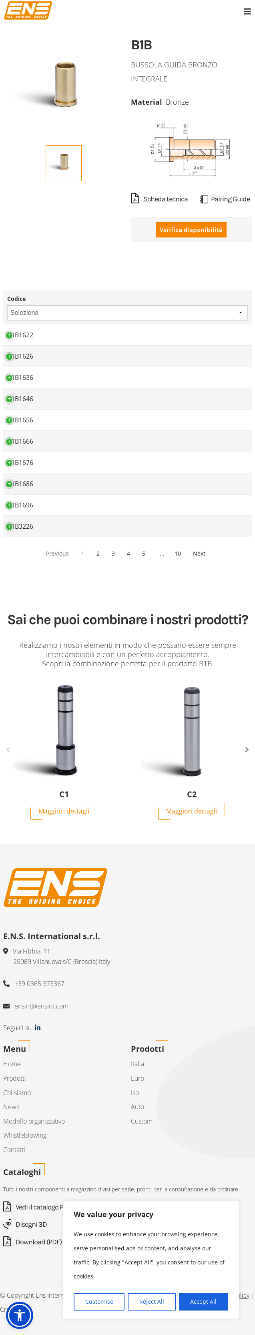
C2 (192, 794)
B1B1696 (20, 505)
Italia (137, 1063)
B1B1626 (20, 356)
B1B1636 (20, 377)
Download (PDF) (32, 1242)
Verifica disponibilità (191, 229)
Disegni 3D (25, 1224)
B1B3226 (20, 526)
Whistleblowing (24, 1135)
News (11, 1106)
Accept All (203, 1301)
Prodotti (14, 1078)
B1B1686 (20, 483)
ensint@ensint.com (41, 1006)
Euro (137, 1078)
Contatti (14, 1149)
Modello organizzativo (34, 1121)
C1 (64, 794)
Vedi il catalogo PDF (37, 1207)
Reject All (151, 1301)
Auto (137, 1106)
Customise (99, 1301)
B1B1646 (20, 398)
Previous (57, 553)
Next (199, 553)
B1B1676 (20, 462)
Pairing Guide (225, 199)
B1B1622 (20, 335)
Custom (142, 1121)
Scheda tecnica (159, 199)
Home (12, 1063)
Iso (135, 1092)
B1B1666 (20, 441)
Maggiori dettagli (63, 811)
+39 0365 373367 (39, 983)
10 (178, 553)
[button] (19, 1315)
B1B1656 (20, 420)
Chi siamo (17, 1092)
